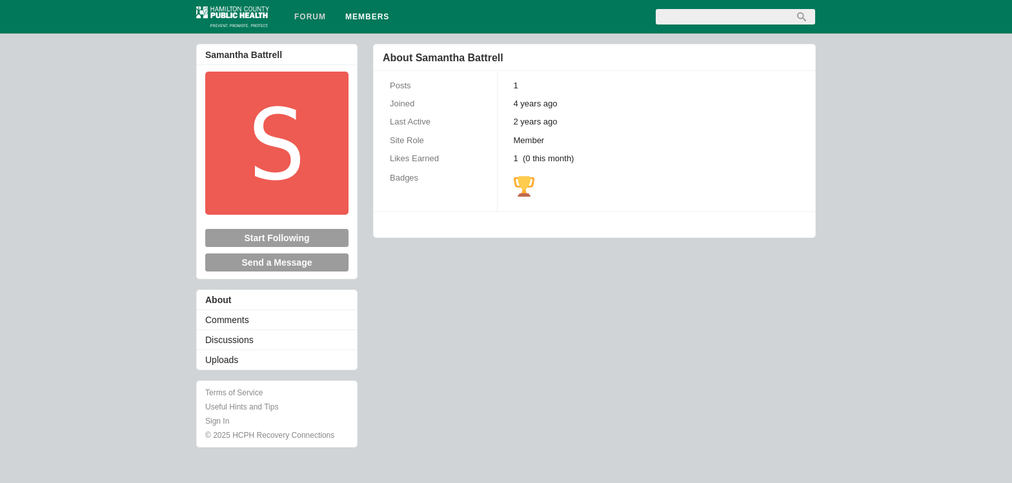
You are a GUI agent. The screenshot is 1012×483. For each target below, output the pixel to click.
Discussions (229, 340)
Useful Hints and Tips (241, 406)
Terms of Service (234, 392)
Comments (227, 320)
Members (367, 16)
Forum (310, 16)
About (218, 300)
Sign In (217, 421)
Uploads (221, 360)
